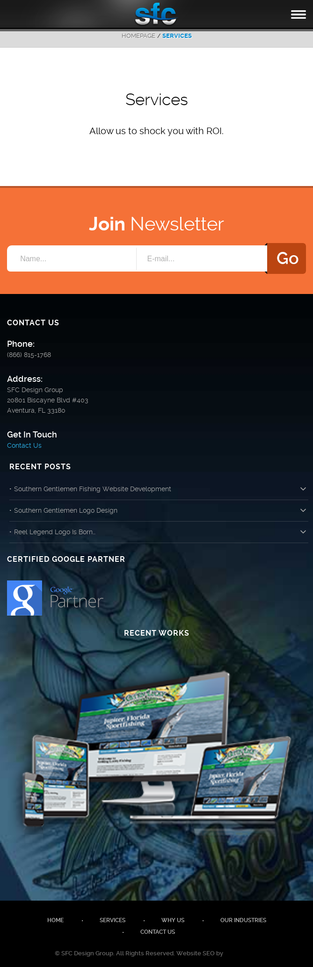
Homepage (138, 35)
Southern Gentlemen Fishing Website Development (92, 489)
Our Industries (243, 920)
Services (112, 920)
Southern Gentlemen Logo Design (65, 510)
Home (55, 920)
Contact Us (24, 445)
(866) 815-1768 (29, 354)
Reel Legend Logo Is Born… (54, 532)
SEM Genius (242, 953)
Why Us (172, 920)
